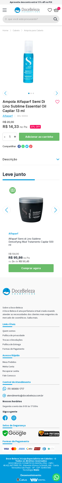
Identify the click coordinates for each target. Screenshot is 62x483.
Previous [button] (5, 93)
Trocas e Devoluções (13, 339)
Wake (36, 469)
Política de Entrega (12, 344)
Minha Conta (8, 366)
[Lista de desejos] (50, 10)
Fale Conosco (9, 375)
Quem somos (9, 330)
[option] (31, 61)
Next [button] (56, 93)
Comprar (39, 137)
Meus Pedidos (9, 362)
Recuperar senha (11, 371)
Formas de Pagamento (13, 348)
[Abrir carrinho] (56, 10)
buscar (55, 19)
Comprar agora (31, 268)
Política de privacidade (14, 335)
